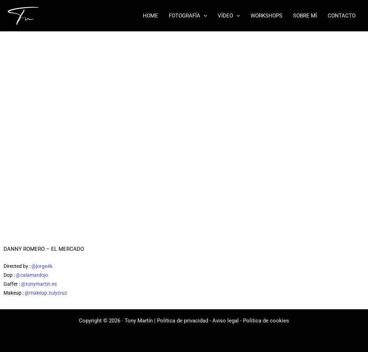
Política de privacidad (182, 320)
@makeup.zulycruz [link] (46, 293)
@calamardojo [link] (32, 275)
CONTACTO (342, 15)
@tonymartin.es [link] (39, 284)
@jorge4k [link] (41, 266)
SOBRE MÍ (305, 15)
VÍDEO (229, 15)
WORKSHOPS (266, 15)
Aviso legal (225, 320)
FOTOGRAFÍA (188, 15)
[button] (203, 15)
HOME (150, 15)
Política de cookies (266, 320)
